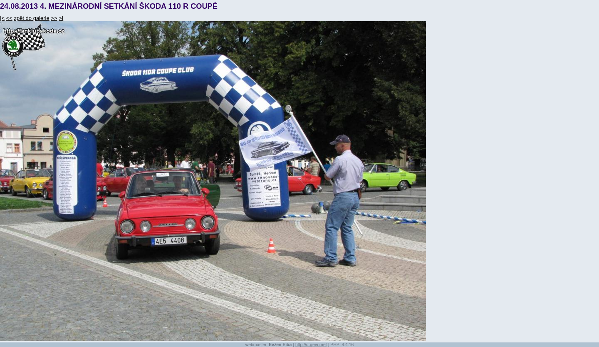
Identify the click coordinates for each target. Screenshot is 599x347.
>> (54, 18)
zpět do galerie (31, 18)
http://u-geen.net (311, 344)
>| (61, 18)
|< (2, 18)
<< (9, 18)
